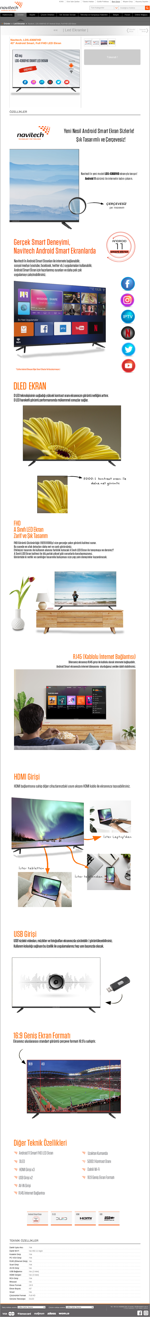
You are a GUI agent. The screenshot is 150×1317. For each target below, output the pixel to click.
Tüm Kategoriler (97, 8)
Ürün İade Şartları (73, 1)
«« (55, 30)
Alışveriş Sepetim (142, 1)
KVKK (61, 1)
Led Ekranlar (75, 30)
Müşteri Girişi (128, 1)
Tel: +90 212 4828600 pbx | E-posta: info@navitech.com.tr (129, 1306)
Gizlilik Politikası (103, 1)
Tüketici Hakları (88, 1)
